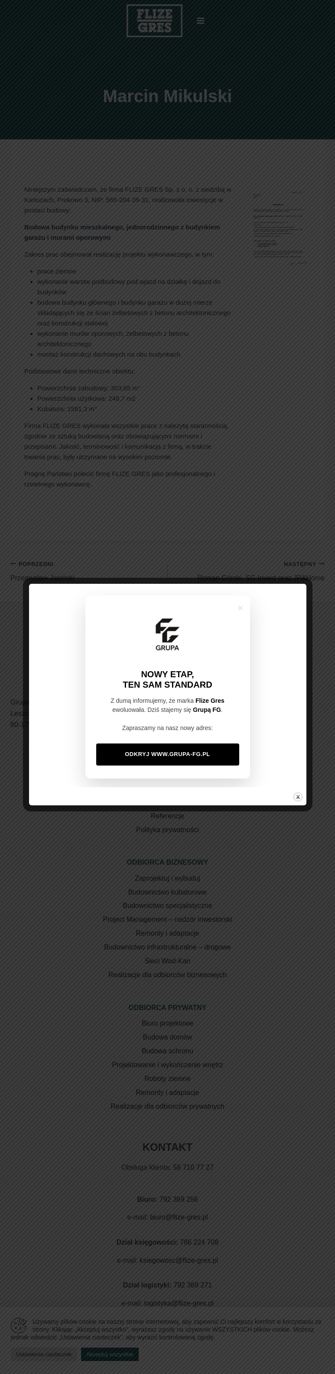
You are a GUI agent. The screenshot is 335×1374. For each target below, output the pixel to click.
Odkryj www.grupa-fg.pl (167, 754)
